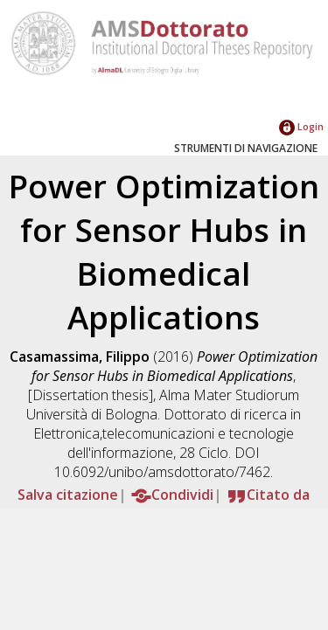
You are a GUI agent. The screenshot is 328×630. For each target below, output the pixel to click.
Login (301, 126)
